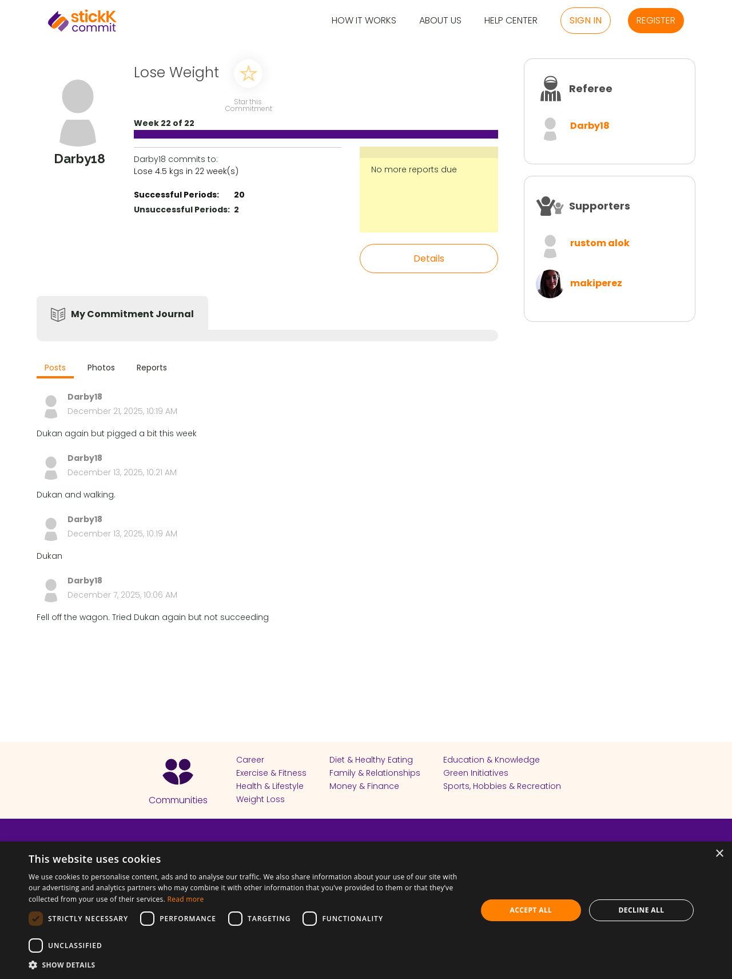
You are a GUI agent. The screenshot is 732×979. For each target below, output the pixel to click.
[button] (246, 964)
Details (428, 258)
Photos (101, 367)
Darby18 (590, 125)
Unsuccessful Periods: (182, 209)
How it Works (364, 21)
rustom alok (600, 243)
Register (655, 20)
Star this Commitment (248, 104)
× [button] (719, 854)
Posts (55, 367)
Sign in (586, 20)
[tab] (55, 369)
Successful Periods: (176, 194)
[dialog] (366, 910)
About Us (440, 21)
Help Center (511, 21)
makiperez (596, 283)
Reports (152, 367)
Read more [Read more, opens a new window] (185, 899)
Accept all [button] (531, 910)
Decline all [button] (642, 910)
